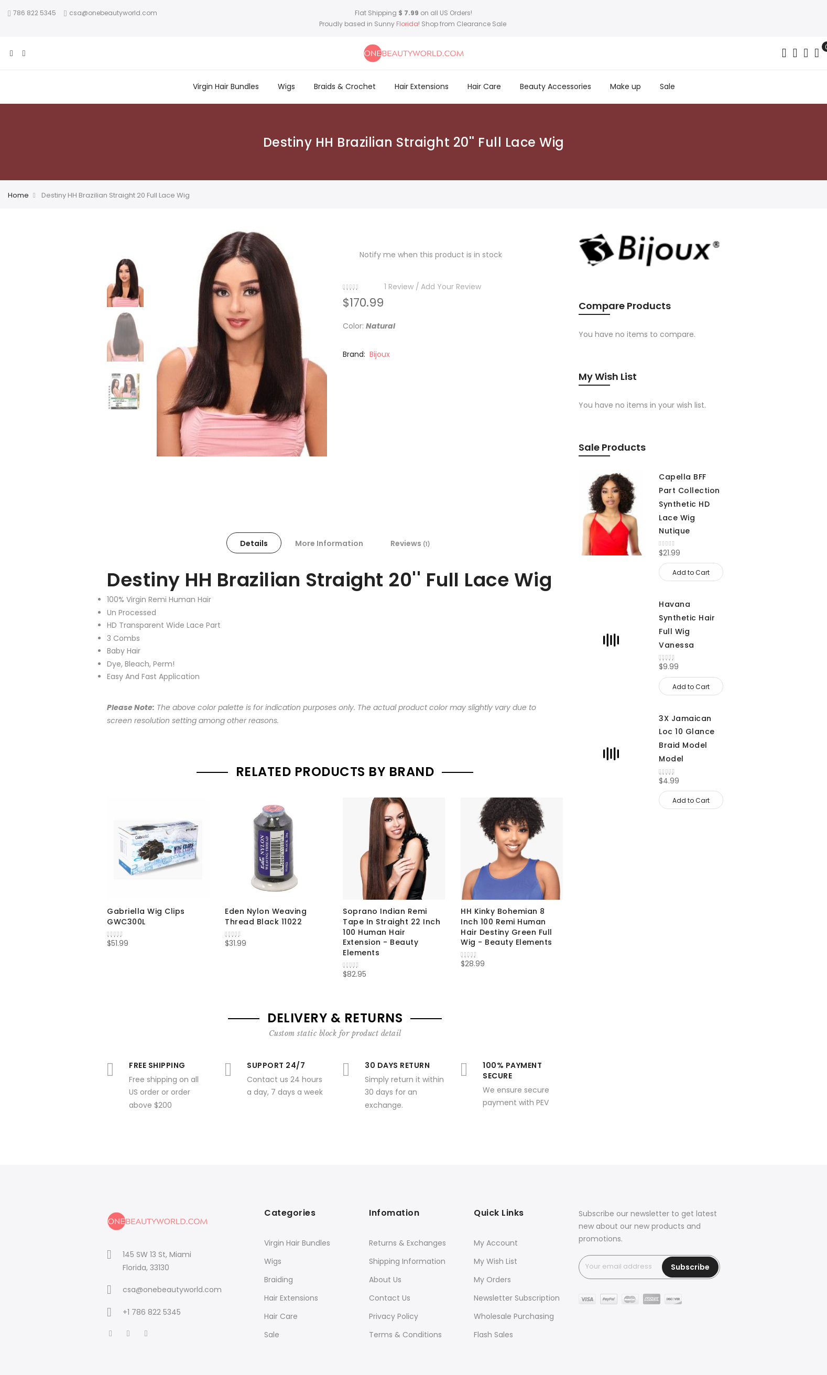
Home (18, 195)
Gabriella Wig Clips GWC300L (146, 916)
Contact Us (389, 1298)
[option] (125, 283)
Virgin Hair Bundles (297, 1243)
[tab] (253, 542)
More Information (329, 543)
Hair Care (281, 1316)
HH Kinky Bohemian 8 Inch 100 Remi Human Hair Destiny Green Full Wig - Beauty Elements (506, 926)
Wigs (272, 1261)
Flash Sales (493, 1334)
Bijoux (379, 354)
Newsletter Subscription (517, 1298)
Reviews (410, 543)
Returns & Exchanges (407, 1243)
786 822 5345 (32, 12)
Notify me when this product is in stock (431, 254)
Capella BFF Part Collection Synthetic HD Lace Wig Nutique (689, 504)
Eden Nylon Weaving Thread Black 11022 (266, 916)
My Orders (492, 1279)
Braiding (278, 1279)
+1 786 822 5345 (152, 1312)
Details (254, 543)
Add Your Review (451, 286)
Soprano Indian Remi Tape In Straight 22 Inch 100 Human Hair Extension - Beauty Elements (391, 932)
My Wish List (495, 1261)
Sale (271, 1334)
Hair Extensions (291, 1298)
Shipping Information (407, 1261)
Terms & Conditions (405, 1334)
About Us (385, 1279)
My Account (496, 1243)
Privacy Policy (393, 1316)
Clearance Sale (481, 23)
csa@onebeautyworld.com (110, 12)
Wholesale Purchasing (514, 1316)
